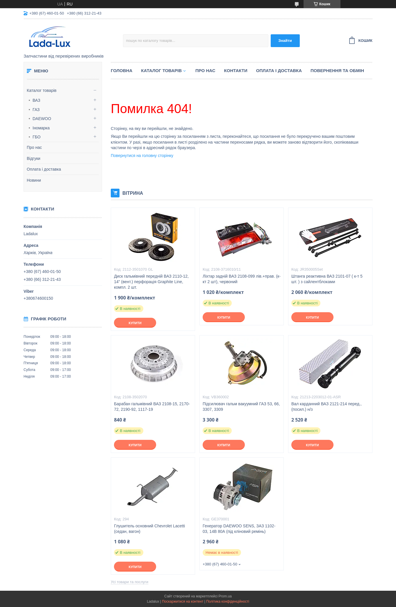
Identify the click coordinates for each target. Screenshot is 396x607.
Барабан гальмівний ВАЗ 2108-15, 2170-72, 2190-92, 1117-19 (152, 406)
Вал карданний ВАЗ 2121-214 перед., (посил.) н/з (326, 406)
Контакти (235, 70)
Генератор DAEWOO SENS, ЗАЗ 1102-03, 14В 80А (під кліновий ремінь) (239, 529)
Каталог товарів (41, 90)
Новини (34, 180)
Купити (135, 323)
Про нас (34, 147)
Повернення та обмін (337, 70)
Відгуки (33, 158)
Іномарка (41, 128)
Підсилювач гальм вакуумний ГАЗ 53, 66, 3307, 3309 (241, 406)
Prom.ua (225, 596)
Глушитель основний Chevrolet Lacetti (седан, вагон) (149, 529)
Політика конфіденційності (227, 601)
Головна (121, 70)
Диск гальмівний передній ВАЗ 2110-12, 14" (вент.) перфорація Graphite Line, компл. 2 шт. (151, 282)
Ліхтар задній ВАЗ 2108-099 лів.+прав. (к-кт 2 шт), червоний (242, 279)
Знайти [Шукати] (285, 40)
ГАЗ (36, 109)
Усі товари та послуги (129, 582)
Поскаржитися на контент (182, 601)
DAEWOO (42, 118)
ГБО (37, 137)
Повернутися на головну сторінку (142, 155)
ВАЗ (36, 100)
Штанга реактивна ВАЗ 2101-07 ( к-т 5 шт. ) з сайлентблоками (327, 279)
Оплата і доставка (44, 169)
